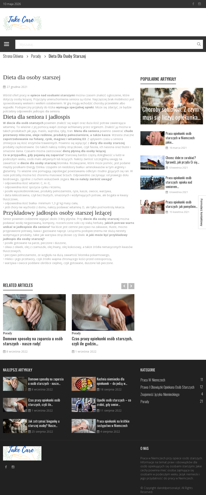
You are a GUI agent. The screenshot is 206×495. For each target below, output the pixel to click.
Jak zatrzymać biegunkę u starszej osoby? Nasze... (44, 423)
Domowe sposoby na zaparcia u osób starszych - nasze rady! (33, 341)
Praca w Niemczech (152, 379)
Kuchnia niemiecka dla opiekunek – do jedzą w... (112, 381)
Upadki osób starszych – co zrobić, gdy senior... (114, 402)
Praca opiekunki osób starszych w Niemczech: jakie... (180, 137)
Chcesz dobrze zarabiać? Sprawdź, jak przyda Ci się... (182, 160)
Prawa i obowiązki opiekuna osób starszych (170, 103)
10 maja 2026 (12, 4)
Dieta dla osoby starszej (32, 77)
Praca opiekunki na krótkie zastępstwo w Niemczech (113, 423)
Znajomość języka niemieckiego (159, 394)
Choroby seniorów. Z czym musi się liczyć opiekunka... (171, 113)
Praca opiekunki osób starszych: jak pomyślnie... (181, 204)
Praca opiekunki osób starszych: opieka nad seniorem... (179, 182)
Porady (36, 56)
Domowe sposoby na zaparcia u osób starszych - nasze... (46, 381)
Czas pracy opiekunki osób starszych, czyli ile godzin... (102, 341)
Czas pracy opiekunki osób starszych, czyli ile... (44, 402)
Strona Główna (13, 56)
